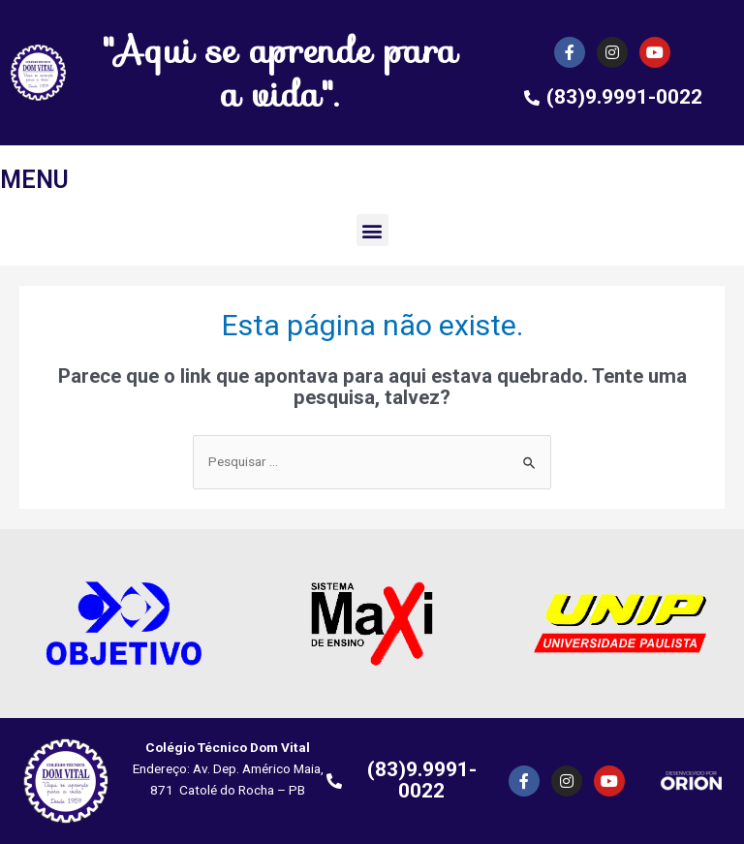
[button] (372, 230)
